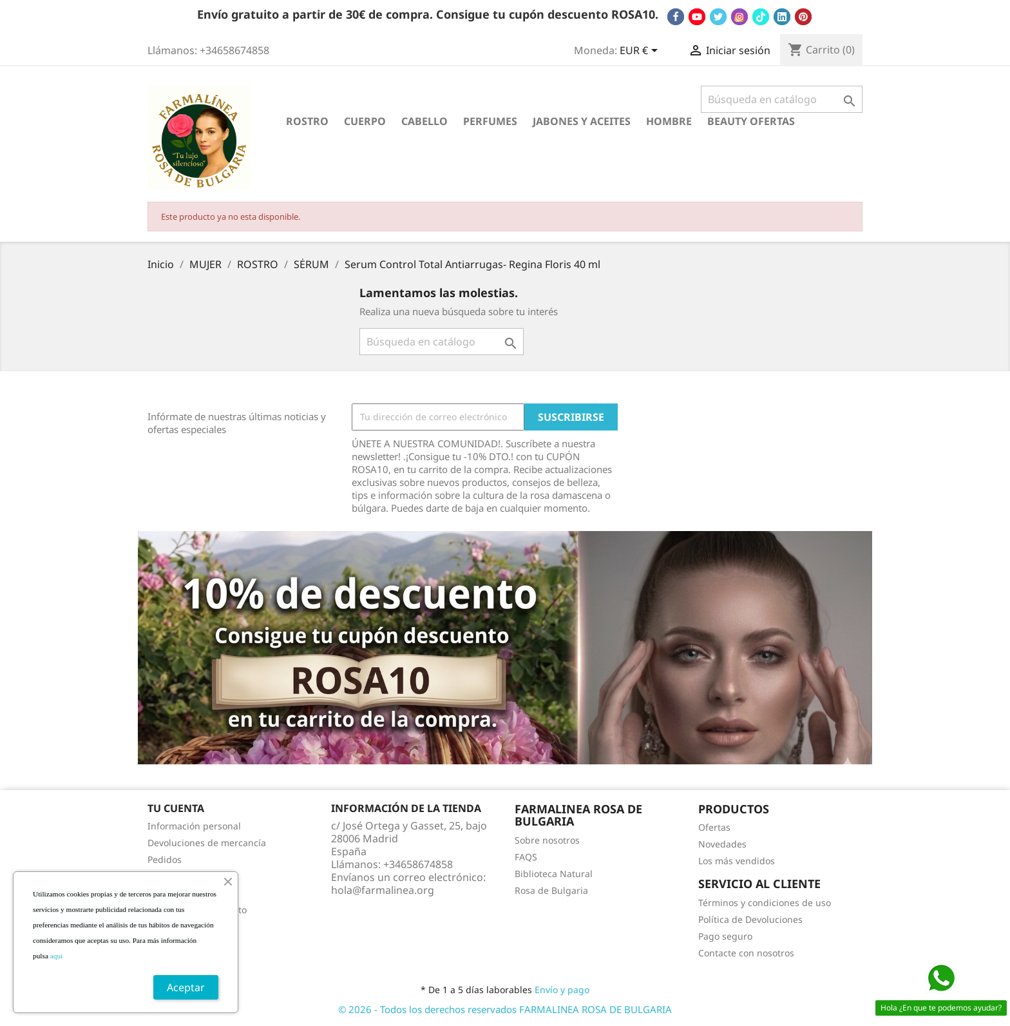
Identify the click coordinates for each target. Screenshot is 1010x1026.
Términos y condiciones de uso (764, 902)
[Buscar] (781, 99)
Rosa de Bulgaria (551, 890)
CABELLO (424, 121)
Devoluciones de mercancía (207, 843)
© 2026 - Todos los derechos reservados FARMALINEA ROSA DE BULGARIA (505, 1009)
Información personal (194, 826)
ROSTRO (307, 121)
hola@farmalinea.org (382, 890)
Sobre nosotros (547, 840)
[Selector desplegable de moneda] (641, 51)
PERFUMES (490, 121)
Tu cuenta (176, 808)
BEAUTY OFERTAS (751, 121)
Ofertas (714, 827)
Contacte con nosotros (746, 953)
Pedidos (165, 859)
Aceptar (186, 987)
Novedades (722, 844)
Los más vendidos (736, 861)
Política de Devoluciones (750, 919)
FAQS (526, 857)
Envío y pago (562, 989)
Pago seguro (725, 936)
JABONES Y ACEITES (582, 121)
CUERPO (365, 121)
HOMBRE (669, 121)
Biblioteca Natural (554, 873)
